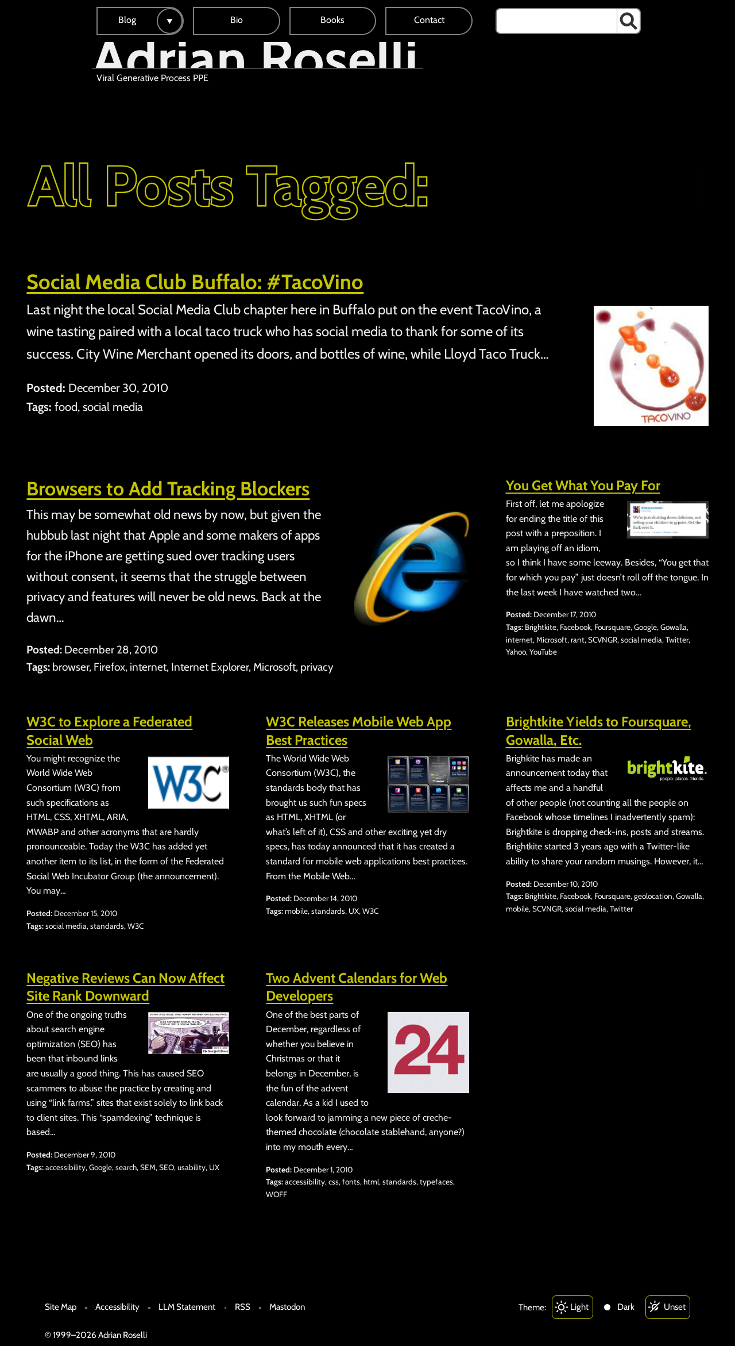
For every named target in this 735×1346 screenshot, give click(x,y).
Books (332, 19)
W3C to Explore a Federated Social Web (109, 730)
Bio (236, 19)
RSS (242, 1306)
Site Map (60, 1306)
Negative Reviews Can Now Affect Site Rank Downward (125, 987)
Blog (127, 19)
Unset (675, 1306)
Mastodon (287, 1306)
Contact (429, 19)
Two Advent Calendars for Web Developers (356, 987)
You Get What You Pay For (583, 485)
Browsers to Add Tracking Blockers (168, 488)
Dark (626, 1306)
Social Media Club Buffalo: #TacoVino (194, 281)
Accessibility (117, 1306)
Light (579, 1306)
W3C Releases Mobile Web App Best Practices (358, 730)
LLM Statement (186, 1306)
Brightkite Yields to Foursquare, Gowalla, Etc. (598, 730)
